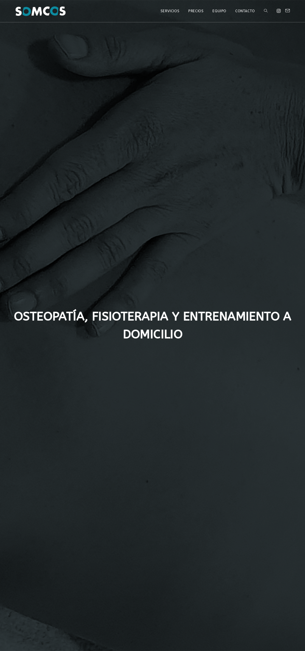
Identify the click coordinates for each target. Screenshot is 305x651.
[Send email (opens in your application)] (287, 10)
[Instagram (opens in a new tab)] (278, 11)
